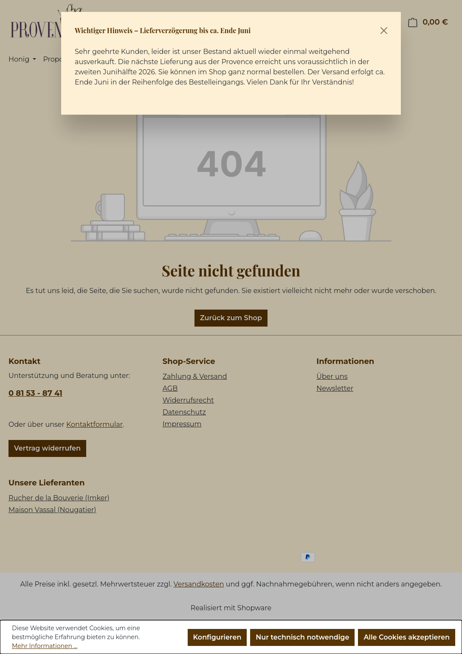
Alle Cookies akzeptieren (406, 637)
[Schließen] (384, 30)
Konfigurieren (217, 637)
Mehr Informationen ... (44, 646)
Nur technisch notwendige (302, 637)
